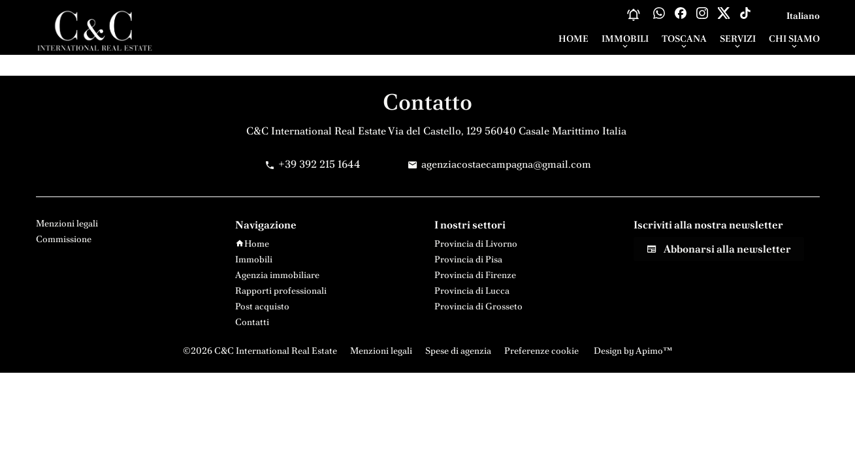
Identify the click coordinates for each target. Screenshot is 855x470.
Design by (632, 350)
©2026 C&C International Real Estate (260, 350)
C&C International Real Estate (316, 131)
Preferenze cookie (541, 350)
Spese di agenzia (458, 350)
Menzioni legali (381, 350)
